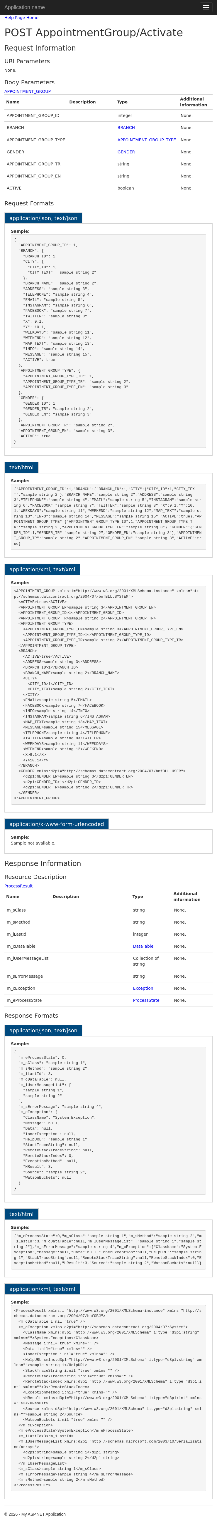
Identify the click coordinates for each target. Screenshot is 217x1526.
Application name (24, 7)
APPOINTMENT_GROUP (27, 91)
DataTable (143, 946)
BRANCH (126, 127)
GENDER (126, 152)
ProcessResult (18, 886)
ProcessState (146, 1000)
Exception (143, 988)
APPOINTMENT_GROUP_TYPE (147, 140)
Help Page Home (21, 17)
